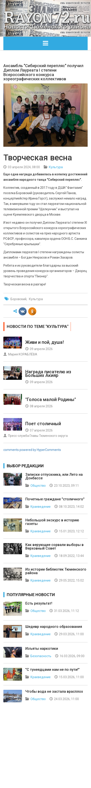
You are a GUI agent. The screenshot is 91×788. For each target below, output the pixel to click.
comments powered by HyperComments (32, 450)
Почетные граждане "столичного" (54, 499)
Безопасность (40, 656)
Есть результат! (38, 603)
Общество (38, 485)
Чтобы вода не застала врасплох (54, 691)
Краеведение (40, 506)
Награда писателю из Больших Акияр (48, 373)
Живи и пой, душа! (44, 342)
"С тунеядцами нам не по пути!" (52, 669)
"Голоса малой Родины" (50, 399)
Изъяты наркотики (41, 648)
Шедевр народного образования (53, 626)
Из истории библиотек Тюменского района (55, 571)
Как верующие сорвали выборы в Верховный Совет (54, 546)
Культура (56, 167)
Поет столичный (43, 423)
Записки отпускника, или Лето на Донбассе (54, 476)
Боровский (18, 299)
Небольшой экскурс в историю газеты (52, 522)
